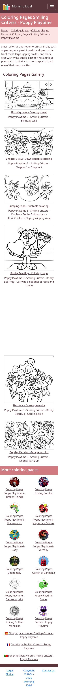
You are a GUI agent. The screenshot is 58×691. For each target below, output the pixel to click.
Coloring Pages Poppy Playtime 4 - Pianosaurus (14, 515)
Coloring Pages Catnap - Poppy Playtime (43, 618)
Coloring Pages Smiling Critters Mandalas (15, 618)
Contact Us (48, 670)
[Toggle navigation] (51, 7)
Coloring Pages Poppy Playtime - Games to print (14, 591)
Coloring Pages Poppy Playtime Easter (43, 591)
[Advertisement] (29, 321)
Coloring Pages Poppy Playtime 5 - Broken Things (14, 489)
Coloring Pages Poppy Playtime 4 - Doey (14, 542)
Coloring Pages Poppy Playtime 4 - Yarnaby (43, 542)
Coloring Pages (19, 30)
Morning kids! (17, 6)
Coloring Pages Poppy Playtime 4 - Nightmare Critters (43, 515)
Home (4, 30)
